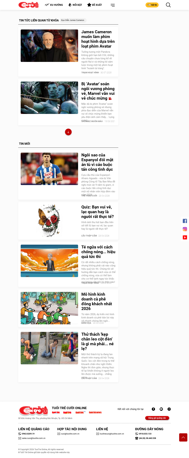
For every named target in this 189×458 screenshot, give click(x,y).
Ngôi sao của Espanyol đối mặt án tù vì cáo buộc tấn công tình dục (97, 162)
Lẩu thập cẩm (89, 235)
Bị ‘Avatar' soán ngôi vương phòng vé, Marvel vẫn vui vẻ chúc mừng (98, 91)
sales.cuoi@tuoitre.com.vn (31, 438)
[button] (112, 5)
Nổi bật (75, 5)
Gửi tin (152, 5)
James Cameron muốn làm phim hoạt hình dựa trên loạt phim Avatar (98, 39)
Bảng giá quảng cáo (157, 418)
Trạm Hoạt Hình (90, 72)
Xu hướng (54, 4)
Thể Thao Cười (89, 195)
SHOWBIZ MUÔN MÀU (92, 121)
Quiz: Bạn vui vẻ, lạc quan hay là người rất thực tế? (97, 212)
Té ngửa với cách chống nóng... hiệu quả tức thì (98, 252)
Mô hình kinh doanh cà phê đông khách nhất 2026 (96, 301)
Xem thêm (68, 132)
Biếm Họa (86, 323)
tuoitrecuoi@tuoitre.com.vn (110, 434)
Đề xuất (94, 5)
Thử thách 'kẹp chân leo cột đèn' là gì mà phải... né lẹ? (97, 341)
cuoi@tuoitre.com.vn (68, 434)
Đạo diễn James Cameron (72, 20)
